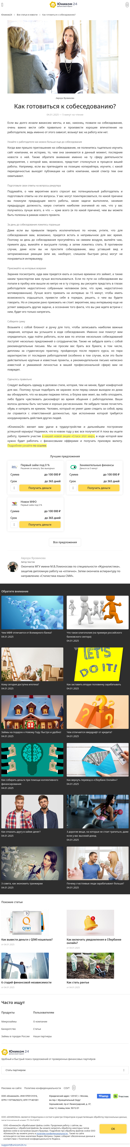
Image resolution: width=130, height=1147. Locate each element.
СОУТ (67, 1088)
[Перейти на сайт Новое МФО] (40, 524)
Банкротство (8, 1028)
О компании (40, 1021)
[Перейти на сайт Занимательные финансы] (99, 488)
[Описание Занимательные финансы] (73, 488)
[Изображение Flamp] (104, 1102)
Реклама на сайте (11, 1088)
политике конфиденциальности (52, 1133)
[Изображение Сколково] (121, 1102)
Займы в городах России (15, 1036)
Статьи (37, 1028)
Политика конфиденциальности (42, 1088)
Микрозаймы (9, 1021)
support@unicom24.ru (13, 1144)
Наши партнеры (42, 1036)
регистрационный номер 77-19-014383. (20, 1120)
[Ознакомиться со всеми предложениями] (65, 542)
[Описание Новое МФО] (14, 524)
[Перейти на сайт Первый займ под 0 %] (40, 488)
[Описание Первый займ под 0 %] (14, 488)
